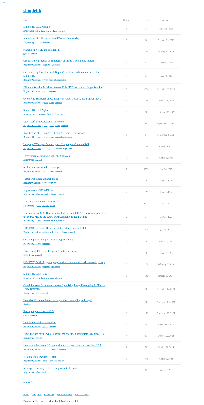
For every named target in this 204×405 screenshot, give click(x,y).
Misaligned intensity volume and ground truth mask (50, 368)
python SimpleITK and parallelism (41, 49)
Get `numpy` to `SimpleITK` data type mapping (48, 239)
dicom (51, 103)
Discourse (39, 401)
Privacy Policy (82, 394)
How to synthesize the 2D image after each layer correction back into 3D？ (62, 345)
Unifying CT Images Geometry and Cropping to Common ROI (56, 144)
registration (55, 65)
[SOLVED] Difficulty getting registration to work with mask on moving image (64, 262)
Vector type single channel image (40, 178)
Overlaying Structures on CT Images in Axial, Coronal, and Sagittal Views (62, 98)
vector (44, 183)
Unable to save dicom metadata (39, 322)
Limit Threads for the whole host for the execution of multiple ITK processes (63, 333)
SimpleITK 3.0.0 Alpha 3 (36, 26)
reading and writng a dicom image (41, 167)
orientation (45, 194)
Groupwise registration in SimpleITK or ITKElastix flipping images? (59, 60)
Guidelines (49, 394)
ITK (3, 3)
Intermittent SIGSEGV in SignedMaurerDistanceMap (51, 38)
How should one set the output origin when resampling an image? (57, 300)
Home (26, 394)
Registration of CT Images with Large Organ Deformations (54, 133)
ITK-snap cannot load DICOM (39, 201)
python (42, 31)
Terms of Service (64, 394)
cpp (40, 42)
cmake (45, 361)
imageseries (49, 232)
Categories (36, 394)
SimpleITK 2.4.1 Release (36, 273)
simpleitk (61, 31)
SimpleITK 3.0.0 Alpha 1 (36, 110)
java (49, 31)
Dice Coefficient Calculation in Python (43, 121)
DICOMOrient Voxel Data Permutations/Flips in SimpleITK (54, 228)
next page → (29, 382)
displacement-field (49, 221)
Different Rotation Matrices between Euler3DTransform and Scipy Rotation (62, 87)
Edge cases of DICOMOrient (38, 190)
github (45, 126)
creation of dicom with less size (39, 356)
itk (37, 42)
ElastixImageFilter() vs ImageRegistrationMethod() (50, 251)
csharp (54, 31)
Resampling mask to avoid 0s (38, 311)
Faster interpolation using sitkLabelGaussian (46, 156)
